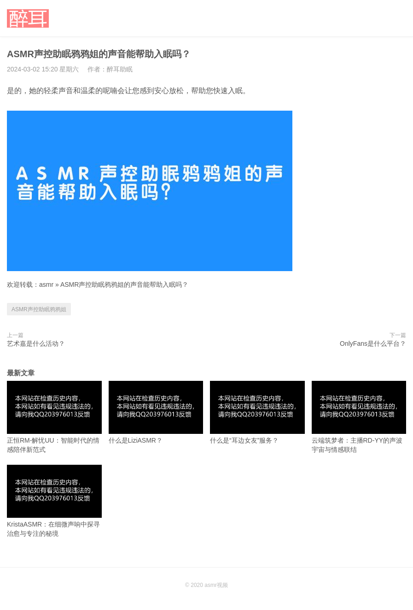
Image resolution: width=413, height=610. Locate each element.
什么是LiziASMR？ (156, 412)
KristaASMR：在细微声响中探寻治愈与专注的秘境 (54, 501)
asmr (46, 284)
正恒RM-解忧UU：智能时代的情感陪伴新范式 (54, 417)
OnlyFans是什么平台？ (373, 343)
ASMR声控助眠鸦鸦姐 (39, 309)
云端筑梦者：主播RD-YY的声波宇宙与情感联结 (359, 417)
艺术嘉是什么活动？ (36, 343)
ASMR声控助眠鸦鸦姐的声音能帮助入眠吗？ (124, 284)
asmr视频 (216, 585)
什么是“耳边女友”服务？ (257, 412)
